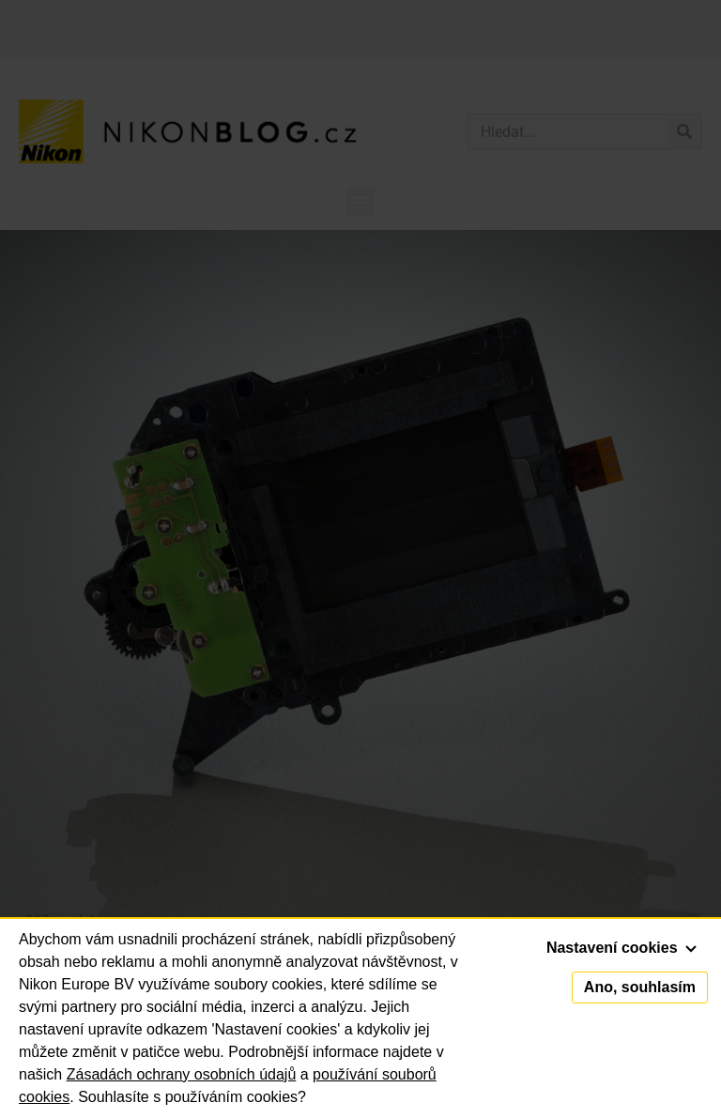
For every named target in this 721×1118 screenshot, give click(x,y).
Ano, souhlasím (640, 987)
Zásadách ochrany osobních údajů (182, 1074)
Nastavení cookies (621, 948)
